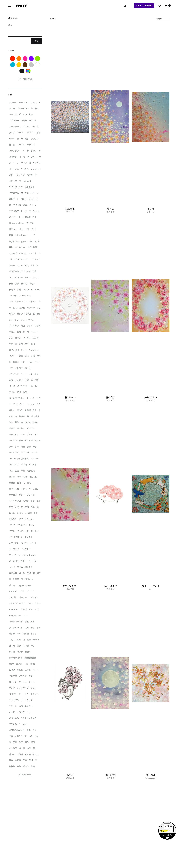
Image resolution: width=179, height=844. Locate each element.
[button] (25, 79)
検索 (36, 41)
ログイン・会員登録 (143, 5)
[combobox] (163, 18)
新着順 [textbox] (159, 18)
